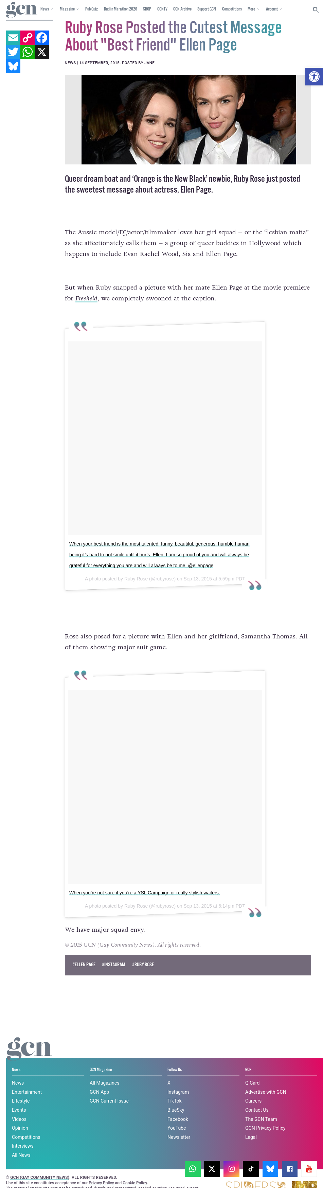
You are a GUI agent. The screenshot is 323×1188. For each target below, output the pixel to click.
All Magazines (104, 1070)
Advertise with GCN (265, 1079)
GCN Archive (182, 9)
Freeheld (86, 298)
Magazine (67, 9)
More (251, 9)
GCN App (99, 1079)
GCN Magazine (101, 1057)
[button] (314, 76)
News (44, 9)
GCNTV (162, 9)
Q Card (252, 1070)
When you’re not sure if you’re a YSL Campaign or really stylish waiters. (144, 880)
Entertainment (27, 1079)
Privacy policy (147, 1170)
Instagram (178, 1079)
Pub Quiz (91, 9)
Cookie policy (102, 1170)
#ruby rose (143, 952)
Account (272, 9)
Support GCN (206, 9)
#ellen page (83, 952)
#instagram (113, 952)
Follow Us (174, 1057)
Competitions (232, 9)
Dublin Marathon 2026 (120, 9)
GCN (248, 1057)
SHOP (147, 9)
